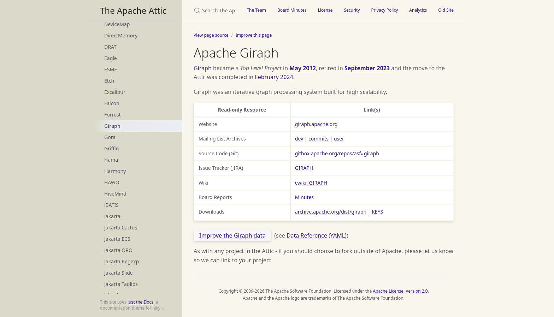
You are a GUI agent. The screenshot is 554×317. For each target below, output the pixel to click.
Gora (110, 137)
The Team (256, 10)
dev (299, 138)
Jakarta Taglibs (121, 284)
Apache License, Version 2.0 (400, 291)
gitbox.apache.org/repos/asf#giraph (337, 153)
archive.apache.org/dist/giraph (330, 211)
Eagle (110, 58)
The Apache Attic (133, 10)
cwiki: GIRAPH (311, 182)
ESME (110, 69)
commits (318, 138)
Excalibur (114, 92)
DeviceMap (117, 24)
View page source (211, 35)
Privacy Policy (384, 10)
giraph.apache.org (316, 124)
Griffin (111, 148)
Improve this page (254, 35)
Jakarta (112, 216)
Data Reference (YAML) (317, 235)
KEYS (377, 211)
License (325, 10)
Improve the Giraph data (232, 235)
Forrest (112, 114)
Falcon (111, 103)
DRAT (110, 46)
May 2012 (302, 68)
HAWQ (111, 182)
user (339, 138)
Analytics (418, 10)
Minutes (304, 197)
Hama (111, 159)
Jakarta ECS (117, 238)
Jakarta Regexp (121, 261)
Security (352, 10)
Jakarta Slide (118, 272)
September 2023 (367, 68)
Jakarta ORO (118, 250)
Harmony (115, 171)
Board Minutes (292, 10)
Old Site (446, 10)
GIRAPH (304, 168)
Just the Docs (140, 302)
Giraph (112, 125)
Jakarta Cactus (120, 227)
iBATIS (111, 205)
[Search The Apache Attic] (211, 10)
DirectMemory (120, 35)
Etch (109, 80)
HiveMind (115, 193)
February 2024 (274, 77)
